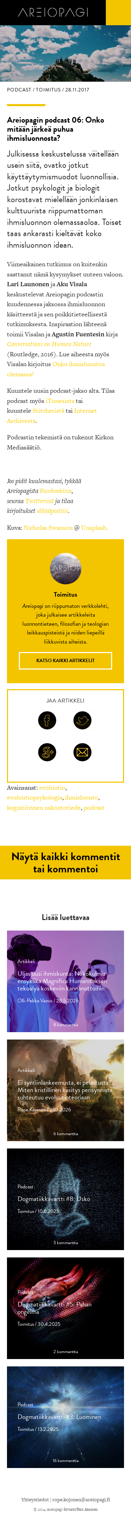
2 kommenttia (65, 1352)
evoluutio (52, 787)
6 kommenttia (65, 1134)
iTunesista (60, 400)
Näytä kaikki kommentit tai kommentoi (65, 862)
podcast (94, 807)
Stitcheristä (48, 410)
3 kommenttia (65, 1243)
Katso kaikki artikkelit (65, 660)
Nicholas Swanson (48, 527)
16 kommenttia (66, 1460)
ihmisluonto (81, 797)
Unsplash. (94, 527)
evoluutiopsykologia (34, 797)
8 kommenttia (65, 1025)
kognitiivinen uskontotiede (44, 807)
